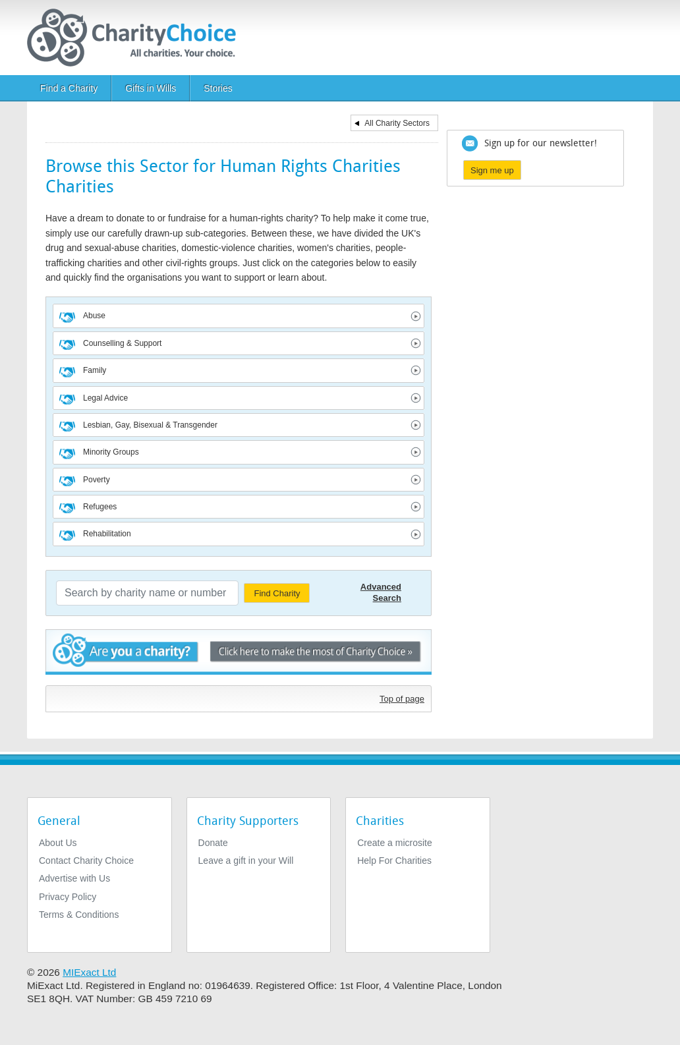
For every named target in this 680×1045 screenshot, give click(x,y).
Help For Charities (394, 860)
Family (94, 370)
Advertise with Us (74, 878)
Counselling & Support (122, 343)
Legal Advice (105, 398)
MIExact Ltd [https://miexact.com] (89, 972)
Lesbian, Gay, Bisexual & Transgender (150, 425)
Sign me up (492, 170)
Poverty (96, 479)
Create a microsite (394, 842)
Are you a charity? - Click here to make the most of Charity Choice (238, 654)
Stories (218, 88)
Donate (213, 842)
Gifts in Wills (150, 88)
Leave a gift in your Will (246, 860)
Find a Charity (69, 88)
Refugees (100, 506)
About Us (58, 842)
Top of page (402, 699)
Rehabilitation (107, 533)
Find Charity (277, 593)
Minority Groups (111, 452)
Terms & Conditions (79, 914)
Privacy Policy (67, 896)
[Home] (136, 38)
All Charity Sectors (397, 123)
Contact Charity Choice (86, 860)
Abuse (94, 315)
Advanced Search (380, 592)
